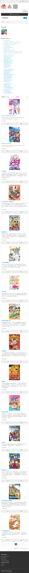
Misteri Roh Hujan (6, 143)
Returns (2, 565)
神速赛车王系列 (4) (7, 86)
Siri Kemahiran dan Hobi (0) (9, 44)
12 (25, 544)
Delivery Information (5, 556)
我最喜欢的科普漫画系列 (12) (9, 74)
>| (4, 546)
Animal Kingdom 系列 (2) (8, 88)
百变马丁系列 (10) (7, 78)
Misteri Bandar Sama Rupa (8, 115)
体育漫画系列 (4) (7, 84)
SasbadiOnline (9, 570)
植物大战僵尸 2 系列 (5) (8, 60)
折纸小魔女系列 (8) (7, 65)
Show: (17, 96)
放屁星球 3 (4, 351)
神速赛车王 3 (5, 470)
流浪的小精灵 (5, 412)
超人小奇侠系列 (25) (7, 57)
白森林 (3, 442)
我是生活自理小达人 (6, 320)
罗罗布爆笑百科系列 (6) (8, 76)
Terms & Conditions (5, 560)
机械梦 (3, 381)
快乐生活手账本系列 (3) (8, 93)
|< (2, 544)
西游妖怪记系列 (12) (7, 59)
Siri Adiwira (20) (7, 40)
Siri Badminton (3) (7, 46)
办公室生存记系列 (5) (8, 83)
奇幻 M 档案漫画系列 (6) (8, 87)
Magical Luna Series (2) (8, 56)
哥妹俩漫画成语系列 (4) (8, 63)
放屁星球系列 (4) (7, 73)
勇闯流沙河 (4, 232)
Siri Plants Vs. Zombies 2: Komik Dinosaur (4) (12, 42)
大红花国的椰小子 (6, 262)
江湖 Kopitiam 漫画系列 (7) (9, 69)
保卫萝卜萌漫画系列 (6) (8, 77)
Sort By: (3, 96)
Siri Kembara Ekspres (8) (8, 47)
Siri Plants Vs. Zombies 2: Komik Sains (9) (11, 43)
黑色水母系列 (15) (7, 67)
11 (23, 544)
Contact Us (3, 564)
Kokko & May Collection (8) (9, 54)
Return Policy (3, 557)
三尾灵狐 (4, 171)
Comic (7, 22)
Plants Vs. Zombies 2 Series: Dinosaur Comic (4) (13, 51)
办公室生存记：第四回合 (7, 201)
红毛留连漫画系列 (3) (8, 91)
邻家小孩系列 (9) (7, 81)
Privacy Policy (3, 559)
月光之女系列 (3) (7, 64)
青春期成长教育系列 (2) (8, 80)
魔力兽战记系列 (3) (7, 71)
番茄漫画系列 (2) (7, 90)
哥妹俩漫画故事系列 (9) (8, 61)
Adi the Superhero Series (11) (9, 50)
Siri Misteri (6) (6, 48)
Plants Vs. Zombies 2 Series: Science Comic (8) (13, 52)
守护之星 (4, 291)
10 (20, 544)
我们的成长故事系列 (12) (8, 70)
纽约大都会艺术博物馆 (7, 500)
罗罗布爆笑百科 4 (6, 531)
